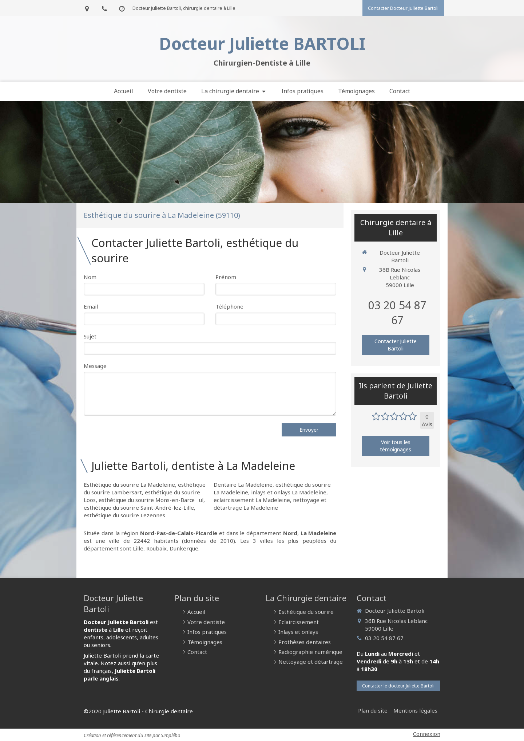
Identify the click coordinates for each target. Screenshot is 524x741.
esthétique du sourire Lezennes (124, 515)
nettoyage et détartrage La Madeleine (270, 503)
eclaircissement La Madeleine (252, 499)
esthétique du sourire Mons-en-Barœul (151, 499)
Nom (90, 277)
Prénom (225, 277)
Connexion (426, 733)
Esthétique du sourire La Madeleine (129, 484)
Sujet (90, 336)
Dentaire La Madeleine (243, 484)
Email (91, 306)
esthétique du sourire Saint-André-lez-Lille (139, 507)
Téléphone (229, 306)
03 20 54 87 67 (397, 313)
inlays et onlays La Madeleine (288, 492)
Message (95, 365)
